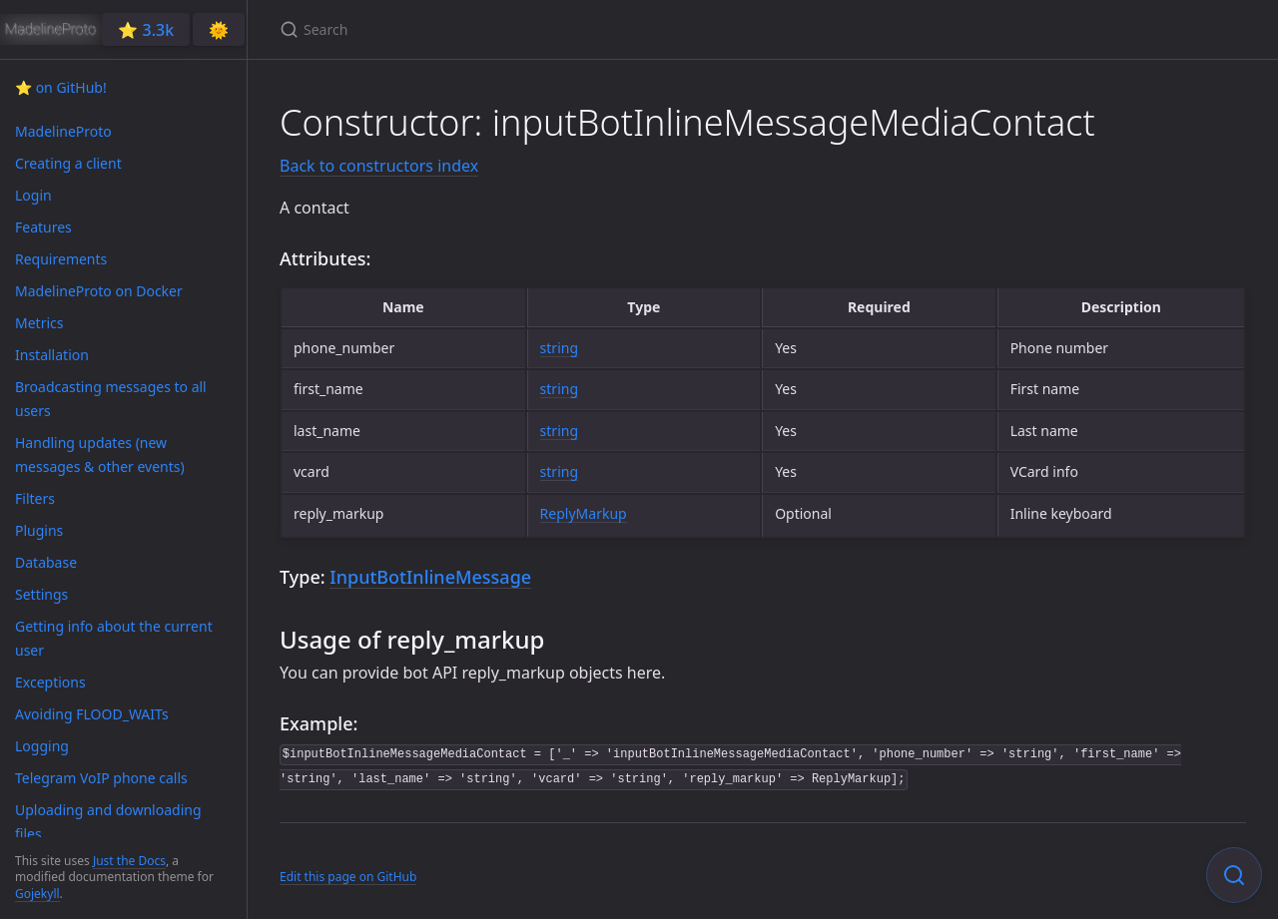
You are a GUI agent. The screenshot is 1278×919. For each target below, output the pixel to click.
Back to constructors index (379, 166)
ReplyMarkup (583, 513)
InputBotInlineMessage (430, 577)
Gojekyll (37, 893)
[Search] (515, 29)
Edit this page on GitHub (348, 876)
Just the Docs (129, 860)
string (559, 347)
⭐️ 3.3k (146, 30)
